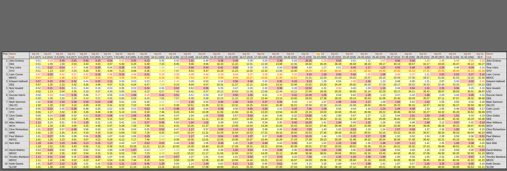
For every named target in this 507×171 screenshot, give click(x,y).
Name (12, 53)
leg (33, 53)
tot (37, 53)
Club (11, 57)
